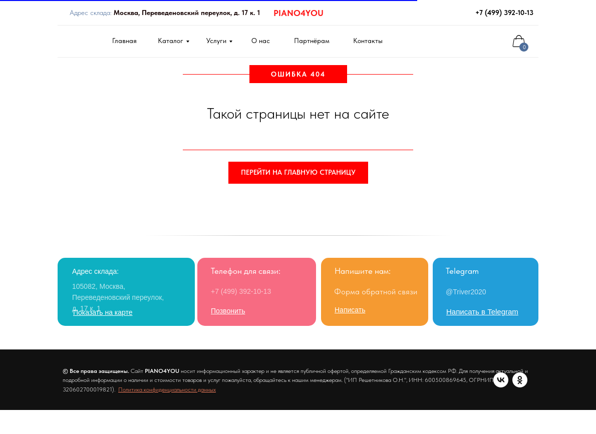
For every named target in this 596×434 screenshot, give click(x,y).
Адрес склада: (165, 13)
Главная (124, 41)
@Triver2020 (466, 292)
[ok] (89, 404)
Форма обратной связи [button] (375, 291)
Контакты (368, 41)
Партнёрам (312, 41)
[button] (350, 310)
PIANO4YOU (298, 13)
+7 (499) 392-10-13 (504, 13)
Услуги (216, 41)
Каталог (170, 41)
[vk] (70, 404)
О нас (260, 41)
